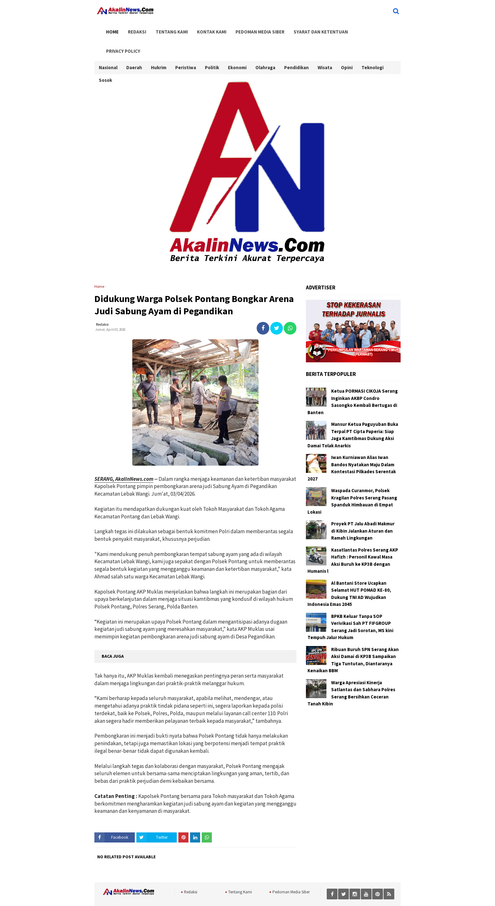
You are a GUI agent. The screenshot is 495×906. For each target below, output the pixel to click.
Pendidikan (296, 47)
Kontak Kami (205, 29)
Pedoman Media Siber (251, 29)
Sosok (105, 59)
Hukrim (158, 47)
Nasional (108, 47)
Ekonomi (237, 47)
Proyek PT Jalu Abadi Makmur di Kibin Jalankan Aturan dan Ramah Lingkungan (363, 512)
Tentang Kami (167, 29)
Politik (212, 47)
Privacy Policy (363, 29)
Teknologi (372, 47)
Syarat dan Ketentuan (311, 29)
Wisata (325, 47)
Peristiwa (185, 47)
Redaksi (134, 29)
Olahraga (265, 47)
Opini (347, 47)
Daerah (134, 47)
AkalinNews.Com (261, 893)
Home (110, 29)
